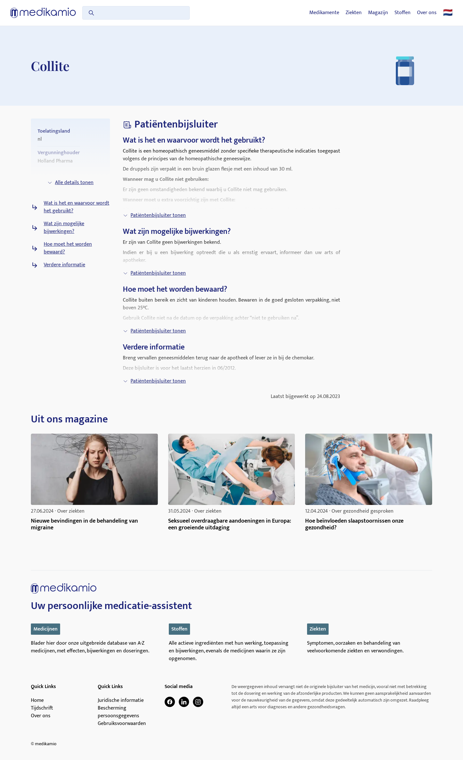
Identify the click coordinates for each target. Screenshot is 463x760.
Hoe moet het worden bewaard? (68, 248)
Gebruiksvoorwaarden (122, 724)
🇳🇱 (448, 12)
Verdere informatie (64, 265)
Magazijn (378, 13)
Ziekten (354, 13)
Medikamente (324, 13)
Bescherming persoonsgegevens (118, 712)
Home (37, 700)
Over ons (427, 13)
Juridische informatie (121, 700)
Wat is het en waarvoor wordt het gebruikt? (76, 207)
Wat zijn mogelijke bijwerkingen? (64, 227)
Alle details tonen (70, 182)
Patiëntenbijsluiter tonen (154, 215)
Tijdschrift (42, 708)
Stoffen (403, 13)
